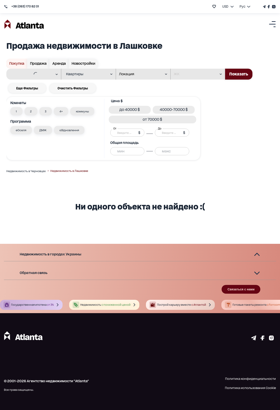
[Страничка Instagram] (273, 7)
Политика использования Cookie (250, 388)
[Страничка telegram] (253, 339)
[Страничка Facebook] (269, 7)
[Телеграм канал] (264, 6)
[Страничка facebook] (262, 339)
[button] (16, 111)
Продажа (38, 64)
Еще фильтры (27, 88)
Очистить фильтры (73, 88)
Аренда (59, 64)
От (114, 128)
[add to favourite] (214, 6)
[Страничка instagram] (271, 339)
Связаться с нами (241, 289)
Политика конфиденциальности (250, 378)
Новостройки (83, 64)
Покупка (16, 64)
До (159, 128)
